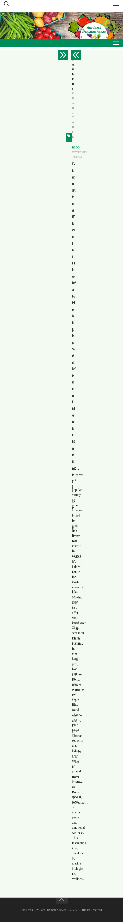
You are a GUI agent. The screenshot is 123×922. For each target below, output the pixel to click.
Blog (76, 147)
